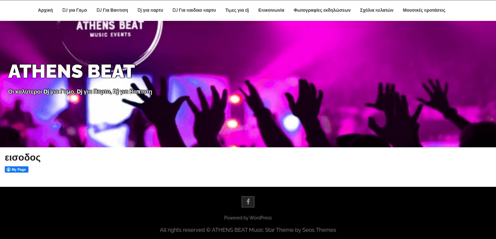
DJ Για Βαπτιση (112, 10)
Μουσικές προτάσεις (424, 10)
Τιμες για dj (237, 10)
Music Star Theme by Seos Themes (292, 230)
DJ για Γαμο (74, 10)
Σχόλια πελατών (377, 10)
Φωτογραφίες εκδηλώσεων (322, 10)
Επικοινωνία (271, 10)
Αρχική (45, 10)
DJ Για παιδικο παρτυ (194, 10)
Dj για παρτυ (150, 10)
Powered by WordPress (248, 217)
